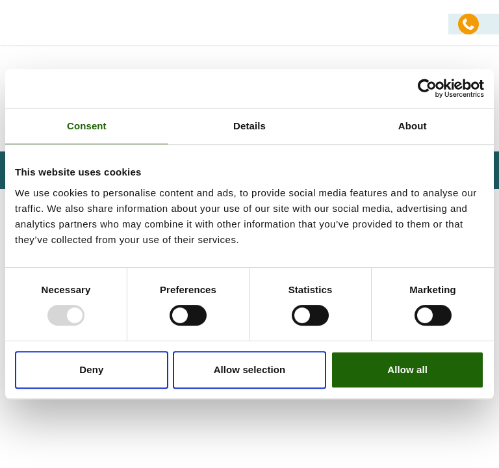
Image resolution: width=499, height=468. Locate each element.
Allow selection (250, 369)
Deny (91, 369)
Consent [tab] (87, 125)
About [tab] (412, 125)
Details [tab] (249, 125)
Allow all (407, 369)
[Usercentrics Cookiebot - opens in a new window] (427, 88)
